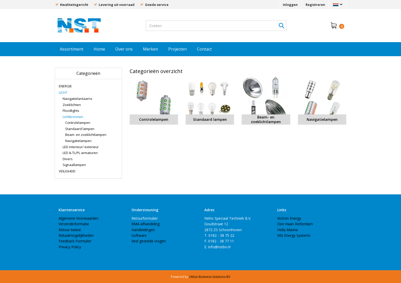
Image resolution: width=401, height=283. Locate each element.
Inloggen (290, 4)
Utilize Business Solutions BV (209, 277)
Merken (150, 49)
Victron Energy (289, 218)
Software (139, 235)
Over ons (124, 49)
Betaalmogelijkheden (76, 235)
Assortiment (71, 49)
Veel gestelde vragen (148, 241)
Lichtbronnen (73, 116)
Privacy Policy (70, 246)
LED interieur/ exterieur (81, 147)
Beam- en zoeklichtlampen (85, 134)
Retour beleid (70, 229)
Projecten (177, 49)
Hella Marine (287, 229)
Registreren (315, 4)
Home (99, 49)
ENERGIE (65, 86)
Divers (68, 159)
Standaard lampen (79, 128)
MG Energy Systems (293, 235)
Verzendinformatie (74, 223)
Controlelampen (77, 122)
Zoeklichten (72, 104)
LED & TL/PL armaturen (80, 152)
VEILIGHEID (67, 171)
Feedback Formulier (75, 241)
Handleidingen (143, 229)
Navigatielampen (78, 140)
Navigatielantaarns (77, 98)
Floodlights (71, 110)
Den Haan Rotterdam (295, 223)
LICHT (63, 92)
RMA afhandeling (145, 223)
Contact (204, 49)
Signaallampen (74, 164)
